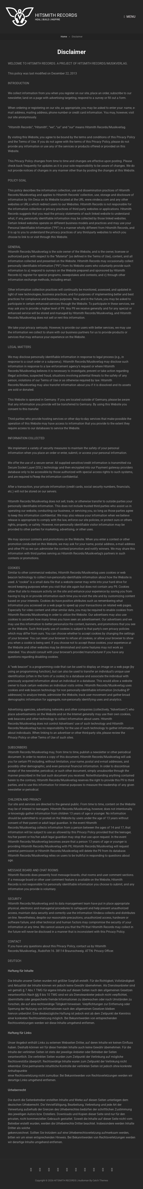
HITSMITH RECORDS (58, 15)
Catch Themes (100, 1180)
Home (64, 36)
